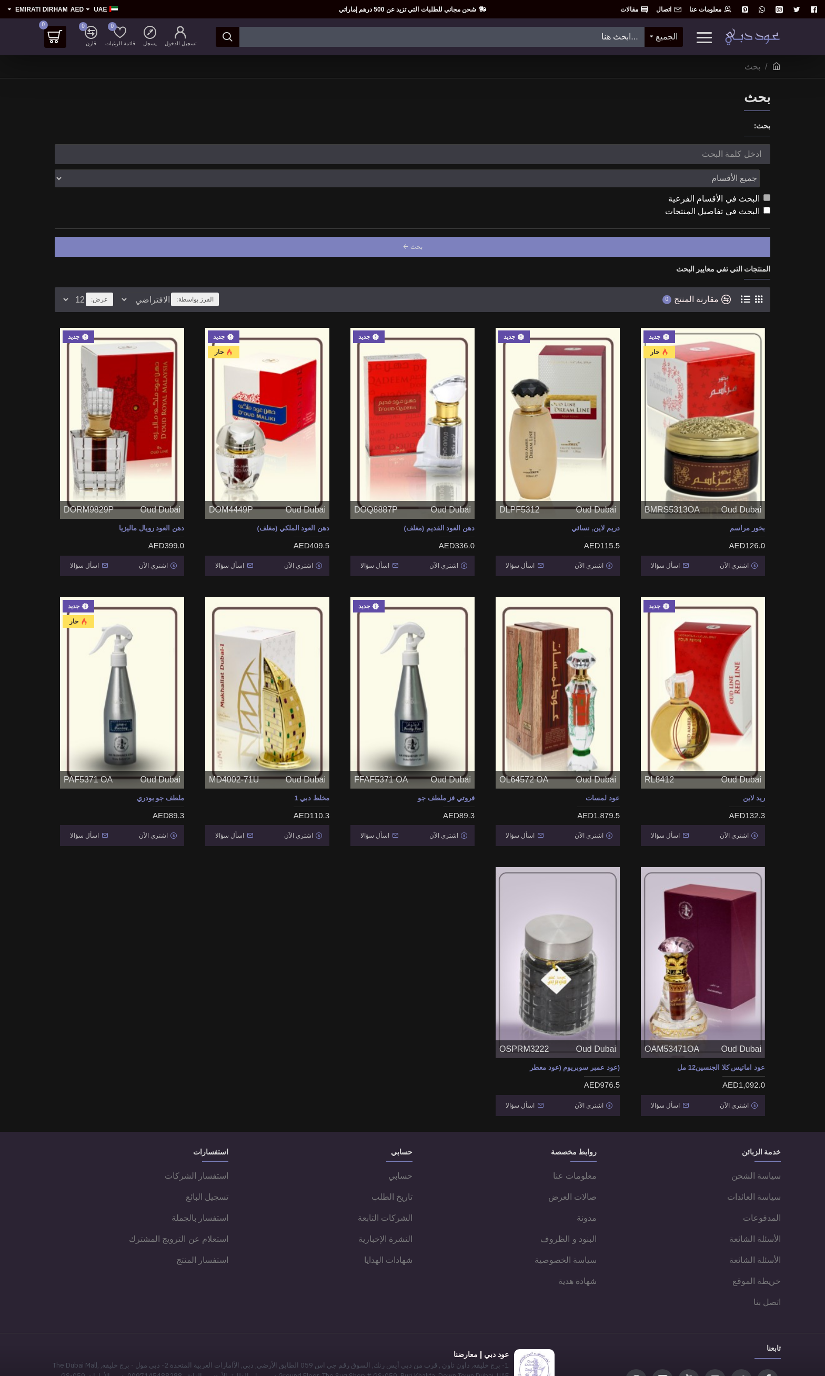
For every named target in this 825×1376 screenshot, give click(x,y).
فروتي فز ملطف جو (446, 768)
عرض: (96, 276)
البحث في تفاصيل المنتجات (717, 188)
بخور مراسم (747, 505)
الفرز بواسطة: (233, 276)
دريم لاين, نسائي (595, 505)
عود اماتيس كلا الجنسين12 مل (721, 1032)
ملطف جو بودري (160, 768)
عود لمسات (603, 768)
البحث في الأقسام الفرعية (719, 175)
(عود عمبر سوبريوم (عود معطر (575, 1032)
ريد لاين (754, 768)
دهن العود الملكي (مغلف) (293, 505)
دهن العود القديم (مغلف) (439, 505)
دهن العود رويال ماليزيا (151, 505)
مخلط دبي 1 (312, 768)
